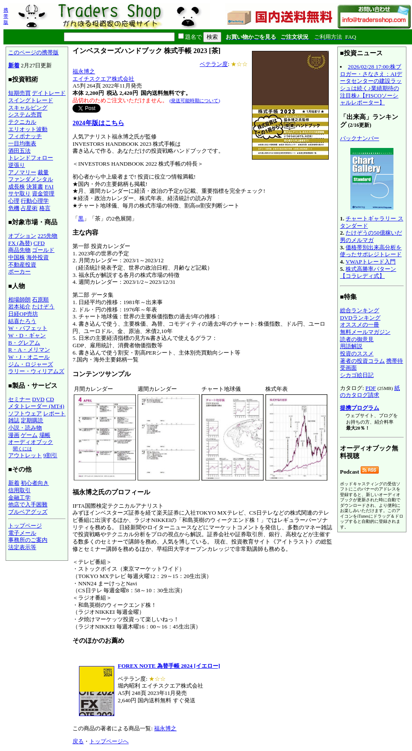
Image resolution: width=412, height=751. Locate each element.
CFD (39, 243)
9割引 (50, 455)
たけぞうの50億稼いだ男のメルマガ (371, 236)
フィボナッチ (25, 136)
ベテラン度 (214, 64)
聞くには (22, 448)
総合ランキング (359, 310)
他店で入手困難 (27, 504)
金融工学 (19, 497)
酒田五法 (19, 151)
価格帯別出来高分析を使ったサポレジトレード (371, 251)
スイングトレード (30, 100)
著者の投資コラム (362, 361)
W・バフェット (27, 328)
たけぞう (43, 306)
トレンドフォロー (30, 157)
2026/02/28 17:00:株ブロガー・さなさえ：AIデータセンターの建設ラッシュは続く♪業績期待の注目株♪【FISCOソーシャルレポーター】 (371, 84)
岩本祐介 (19, 306)
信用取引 (19, 490)
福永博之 (83, 71)
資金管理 (43, 193)
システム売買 (25, 114)
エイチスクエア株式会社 (103, 78)
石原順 (40, 299)
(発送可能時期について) (195, 100)
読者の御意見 (357, 339)
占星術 (29, 208)
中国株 (16, 257)
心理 (13, 201)
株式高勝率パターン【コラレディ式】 (368, 273)
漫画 (13, 435)
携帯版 (5, 16)
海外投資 (37, 257)
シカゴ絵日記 (357, 375)
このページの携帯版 (33, 52)
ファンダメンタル (30, 179)
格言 (44, 208)
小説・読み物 (25, 427)
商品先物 (19, 250)
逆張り (16, 165)
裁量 (43, 172)
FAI (49, 186)
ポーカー (19, 271)
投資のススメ (357, 353)
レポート (54, 413)
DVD (38, 399)
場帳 (44, 435)
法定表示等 (22, 547)
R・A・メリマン (29, 349)
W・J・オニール (29, 357)
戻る (78, 741)
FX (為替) (20, 243)
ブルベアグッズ (27, 512)
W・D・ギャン (27, 335)
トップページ (25, 525)
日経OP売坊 (23, 314)
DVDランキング (360, 317)
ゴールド (43, 250)
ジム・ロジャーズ (30, 364)
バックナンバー (359, 138)
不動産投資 (22, 264)
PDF (370, 388)
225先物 (47, 236)
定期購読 (32, 420)
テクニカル (22, 122)
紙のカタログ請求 (370, 392)
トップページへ (109, 741)
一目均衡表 (22, 143)
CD (50, 399)
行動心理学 (35, 201)
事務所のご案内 (27, 540)
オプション (22, 236)
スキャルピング (27, 107)
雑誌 (13, 420)
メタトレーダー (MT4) (36, 406)
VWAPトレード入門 (371, 261)
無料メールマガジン (365, 332)
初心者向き (35, 483)
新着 (13, 65)
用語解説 (351, 346)
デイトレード (49, 93)
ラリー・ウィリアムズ (36, 371)
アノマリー (22, 172)
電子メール (22, 533)
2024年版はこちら (98, 122)
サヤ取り (19, 193)
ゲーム (29, 435)
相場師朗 (19, 299)
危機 (13, 208)
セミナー (19, 399)
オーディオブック (30, 442)
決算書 (34, 186)
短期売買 (19, 93)
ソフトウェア (25, 413)
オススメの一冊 (359, 324)
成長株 (16, 186)
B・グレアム (24, 342)
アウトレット (25, 455)
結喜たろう (22, 321)
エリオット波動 (27, 129)
